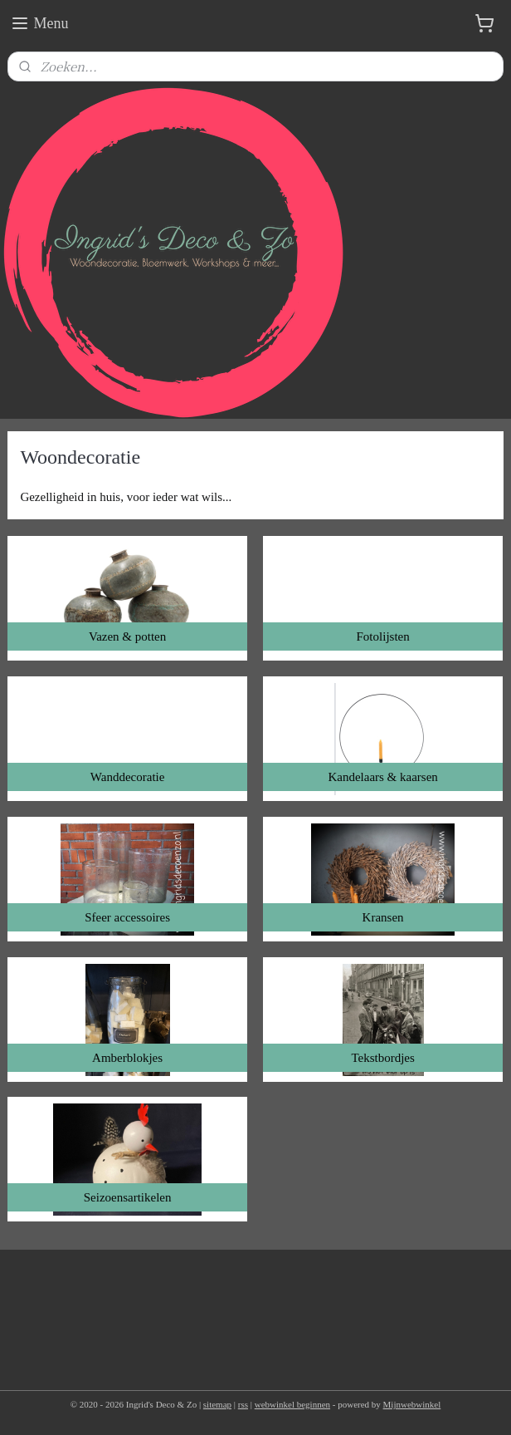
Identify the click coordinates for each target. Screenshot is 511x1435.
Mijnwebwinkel (412, 1404)
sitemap (217, 1404)
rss (243, 1404)
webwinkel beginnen (292, 1404)
